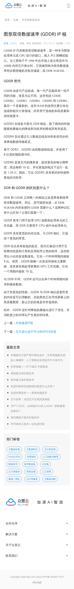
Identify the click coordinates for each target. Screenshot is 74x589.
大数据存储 (14, 449)
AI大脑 (45, 464)
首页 (7, 20)
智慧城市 (31, 456)
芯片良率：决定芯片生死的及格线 (30, 399)
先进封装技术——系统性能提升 (29, 392)
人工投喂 (46, 471)
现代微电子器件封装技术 (25, 417)
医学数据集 (29, 464)
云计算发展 (50, 449)
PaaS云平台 (14, 456)
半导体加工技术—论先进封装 (28, 424)
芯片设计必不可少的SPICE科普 (36, 332)
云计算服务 (32, 479)
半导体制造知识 (31, 20)
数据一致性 (14, 479)
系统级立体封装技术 (22, 373)
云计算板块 (14, 471)
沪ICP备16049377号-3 (53, 576)
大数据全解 (50, 479)
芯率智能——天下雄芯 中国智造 (29, 366)
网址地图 (37, 582)
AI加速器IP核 (24, 323)
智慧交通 (30, 471)
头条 (15, 20)
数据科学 (13, 464)
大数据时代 (32, 449)
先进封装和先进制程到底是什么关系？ (33, 386)
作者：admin (10, 43)
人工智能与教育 (50, 456)
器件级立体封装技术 (22, 379)
